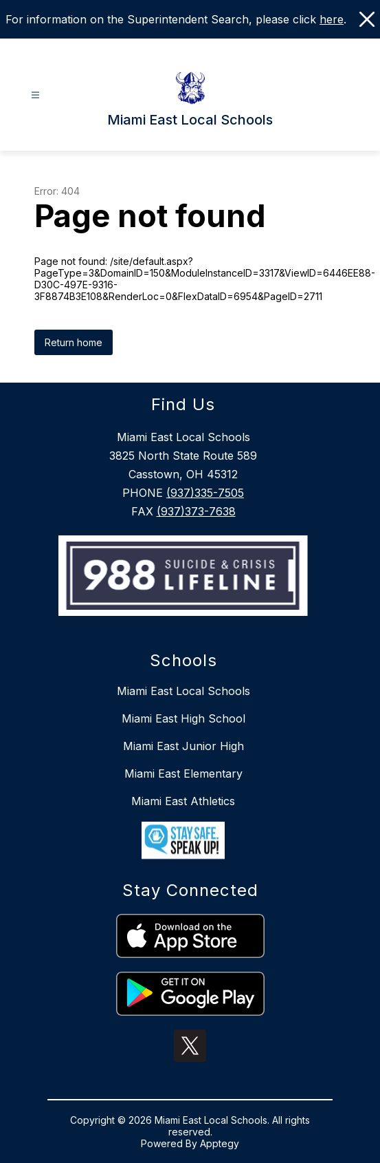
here (332, 19)
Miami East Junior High (183, 746)
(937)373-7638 (196, 511)
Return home (73, 342)
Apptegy (219, 1143)
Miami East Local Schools (183, 691)
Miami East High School (183, 718)
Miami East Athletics (183, 801)
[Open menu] (35, 95)
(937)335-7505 (205, 493)
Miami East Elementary (183, 773)
